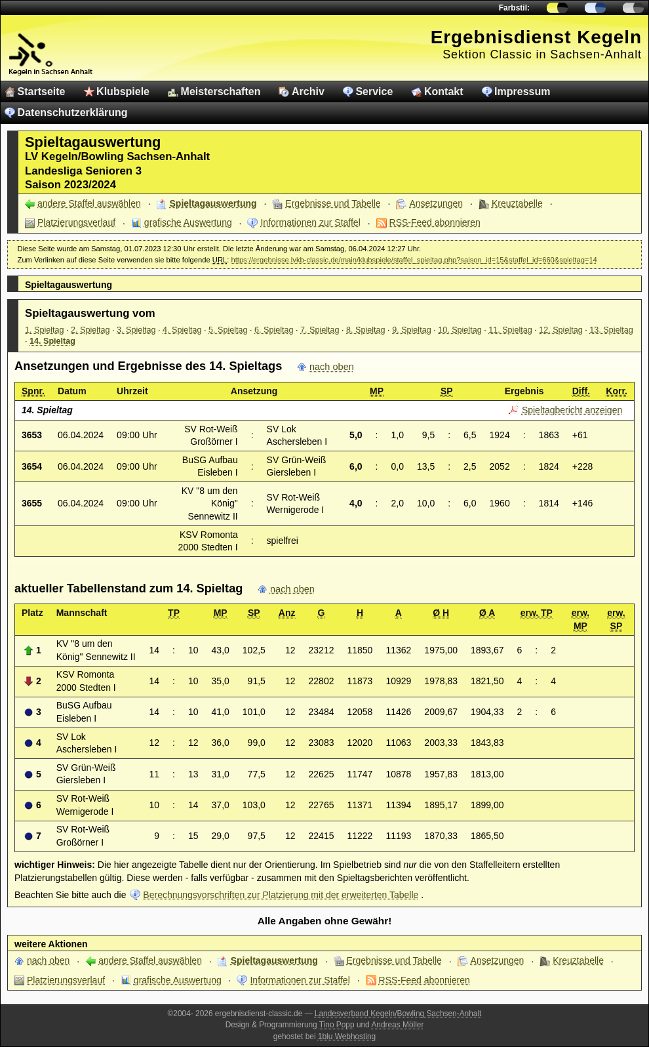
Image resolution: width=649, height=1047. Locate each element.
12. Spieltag (561, 330)
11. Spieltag (510, 330)
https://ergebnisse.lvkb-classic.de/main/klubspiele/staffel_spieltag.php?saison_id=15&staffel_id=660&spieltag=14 (414, 260)
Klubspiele (122, 91)
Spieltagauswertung (213, 203)
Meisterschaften (221, 91)
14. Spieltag (52, 341)
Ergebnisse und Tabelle (332, 203)
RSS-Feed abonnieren (435, 222)
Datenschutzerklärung (73, 112)
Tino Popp (337, 1024)
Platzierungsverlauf (76, 222)
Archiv (308, 91)
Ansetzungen (436, 203)
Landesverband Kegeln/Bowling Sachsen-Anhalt (398, 1013)
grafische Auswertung (188, 222)
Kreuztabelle (517, 203)
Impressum (522, 91)
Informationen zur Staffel (310, 222)
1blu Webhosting (347, 1036)
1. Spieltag (44, 330)
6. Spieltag (274, 330)
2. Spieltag (90, 330)
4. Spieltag (182, 330)
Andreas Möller (397, 1024)
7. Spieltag (320, 330)
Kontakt (443, 91)
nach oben (331, 366)
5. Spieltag (228, 330)
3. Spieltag (136, 330)
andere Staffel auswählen (89, 203)
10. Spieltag (460, 330)
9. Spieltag (411, 330)
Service (374, 91)
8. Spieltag (365, 330)
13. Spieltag (611, 330)
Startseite (42, 91)
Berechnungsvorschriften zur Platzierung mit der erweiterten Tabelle (280, 895)
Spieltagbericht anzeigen (572, 410)
